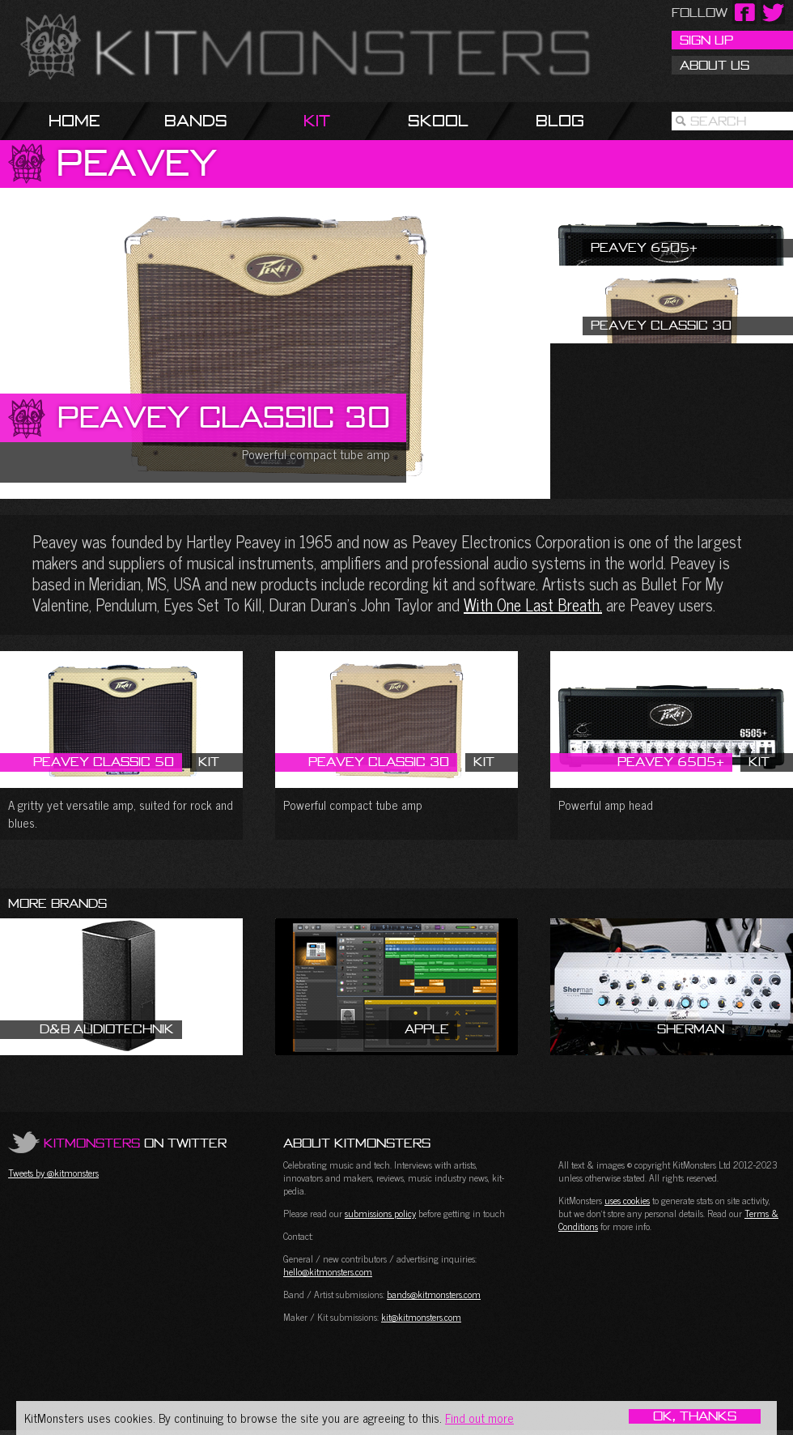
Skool (438, 120)
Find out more (479, 1417)
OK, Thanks (694, 1416)
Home (74, 120)
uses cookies (627, 1200)
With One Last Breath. (533, 604)
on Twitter (135, 1143)
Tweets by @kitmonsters (53, 1173)
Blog (560, 120)
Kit (316, 120)
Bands (195, 120)
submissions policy (380, 1213)
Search (718, 121)
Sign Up (706, 40)
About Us (714, 65)
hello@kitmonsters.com (327, 1271)
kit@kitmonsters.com (421, 1317)
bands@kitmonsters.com (434, 1294)
